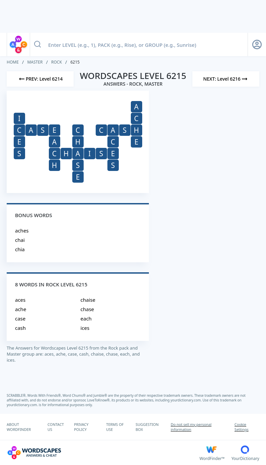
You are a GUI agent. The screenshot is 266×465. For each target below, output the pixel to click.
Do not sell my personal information (191, 427)
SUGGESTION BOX (147, 427)
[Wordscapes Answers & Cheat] (103, 452)
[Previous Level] (40, 79)
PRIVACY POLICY (81, 427)
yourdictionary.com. (187, 400)
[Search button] (37, 44)
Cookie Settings (242, 427)
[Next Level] (225, 79)
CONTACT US (56, 427)
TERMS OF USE (114, 427)
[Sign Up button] (257, 44)
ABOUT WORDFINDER (19, 427)
